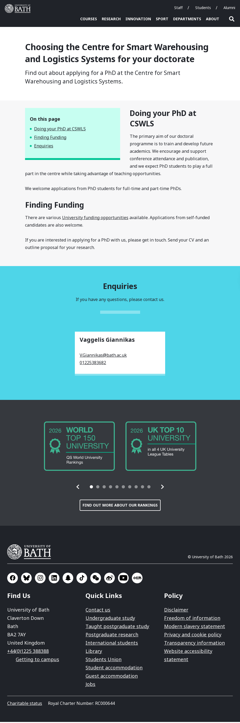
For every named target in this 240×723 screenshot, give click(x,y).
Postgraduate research (112, 635)
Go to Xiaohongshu (137, 579)
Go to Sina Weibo (109, 579)
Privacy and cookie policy (192, 635)
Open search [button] (231, 19)
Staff (178, 7)
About (212, 18)
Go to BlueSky (26, 579)
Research (111, 18)
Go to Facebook (12, 579)
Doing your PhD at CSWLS (60, 130)
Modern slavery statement (194, 627)
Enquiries (43, 147)
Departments (187, 18)
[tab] (91, 487)
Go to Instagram (40, 579)
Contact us (98, 611)
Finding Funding (50, 138)
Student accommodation (114, 668)
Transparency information (194, 644)
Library (94, 652)
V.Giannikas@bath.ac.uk (103, 356)
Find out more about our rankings (120, 506)
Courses (88, 18)
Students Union (103, 660)
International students (112, 644)
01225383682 (93, 364)
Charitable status (24, 704)
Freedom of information (192, 619)
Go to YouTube (123, 579)
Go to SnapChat (68, 579)
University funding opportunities (95, 219)
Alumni (229, 7)
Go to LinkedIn (54, 579)
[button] (78, 488)
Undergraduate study (110, 619)
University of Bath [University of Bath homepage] (19, 8)
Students (203, 7)
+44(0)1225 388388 (28, 652)
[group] (79, 447)
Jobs (90, 685)
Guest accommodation (112, 677)
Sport (162, 18)
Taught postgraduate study (117, 627)
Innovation (138, 18)
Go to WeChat (95, 579)
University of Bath (31, 552)
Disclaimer (176, 611)
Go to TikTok (81, 579)
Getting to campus (37, 660)
